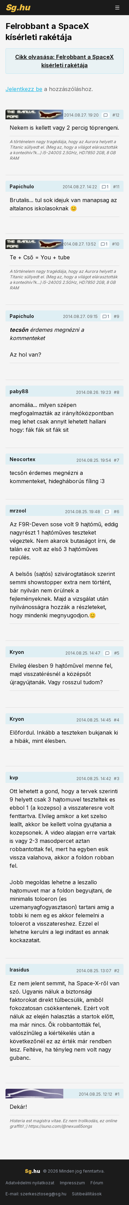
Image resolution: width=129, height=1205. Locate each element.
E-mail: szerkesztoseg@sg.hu (36, 1193)
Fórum (96, 1182)
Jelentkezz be (24, 89)
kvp (14, 777)
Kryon (17, 652)
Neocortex (22, 459)
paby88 (19, 391)
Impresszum (72, 1182)
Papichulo (22, 186)
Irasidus (19, 970)
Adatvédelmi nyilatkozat (30, 1182)
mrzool (18, 511)
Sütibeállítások (87, 1193)
